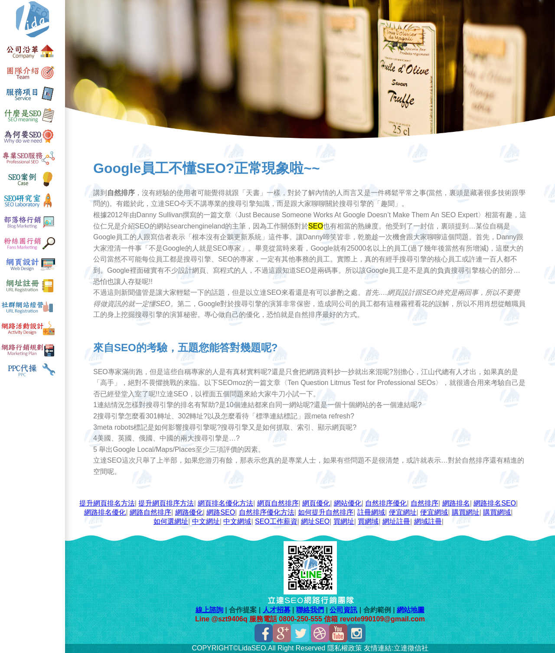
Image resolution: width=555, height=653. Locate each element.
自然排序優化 (386, 503)
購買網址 (466, 512)
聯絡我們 (310, 610)
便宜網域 (434, 512)
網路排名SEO (494, 503)
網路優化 (189, 512)
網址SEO (315, 521)
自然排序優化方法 (266, 512)
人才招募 (277, 610)
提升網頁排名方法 (107, 503)
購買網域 (497, 512)
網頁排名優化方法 (225, 503)
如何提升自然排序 (325, 512)
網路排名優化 (105, 512)
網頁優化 (316, 503)
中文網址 (206, 521)
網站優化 (348, 503)
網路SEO (220, 512)
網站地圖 (410, 610)
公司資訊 (343, 610)
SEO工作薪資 (276, 521)
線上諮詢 (209, 610)
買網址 (343, 521)
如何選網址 (170, 521)
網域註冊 (428, 521)
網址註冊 (396, 521)
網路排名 (456, 503)
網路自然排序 (150, 512)
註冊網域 (371, 512)
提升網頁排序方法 (166, 503)
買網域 (368, 521)
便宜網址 (403, 512)
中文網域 (237, 521)
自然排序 (424, 503)
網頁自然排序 (278, 503)
